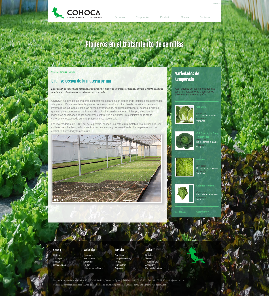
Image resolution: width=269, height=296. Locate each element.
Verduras (200, 121)
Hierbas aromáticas (93, 268)
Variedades (89, 249)
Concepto (57, 258)
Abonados (150, 265)
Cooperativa (142, 17)
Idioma (216, 3)
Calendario (202, 212)
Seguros (119, 268)
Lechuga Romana (205, 185)
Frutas (87, 265)
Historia (57, 255)
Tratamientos (151, 262)
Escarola (201, 159)
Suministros (120, 265)
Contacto (205, 17)
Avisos (148, 258)
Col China (201, 107)
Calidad (57, 262)
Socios (185, 17)
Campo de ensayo (123, 258)
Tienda (118, 262)
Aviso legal (89, 285)
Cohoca (76, 12)
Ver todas (180, 212)
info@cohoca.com (176, 280)
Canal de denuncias (134, 285)
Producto (165, 17)
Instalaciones (59, 265)
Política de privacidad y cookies (109, 285)
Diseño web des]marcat (155, 285)
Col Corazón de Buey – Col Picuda (207, 135)
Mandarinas (89, 258)
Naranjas (88, 255)
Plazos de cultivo (153, 268)
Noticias (149, 255)
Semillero (119, 255)
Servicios (120, 17)
